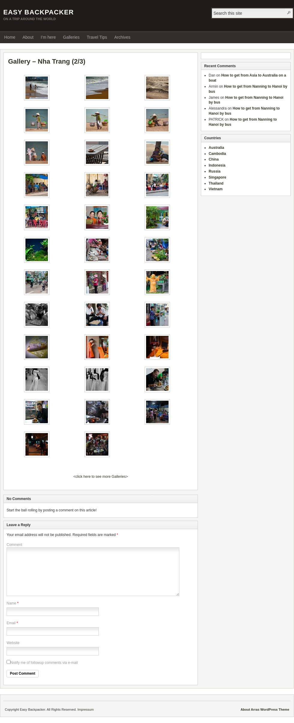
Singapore (217, 177)
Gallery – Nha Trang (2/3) (46, 61)
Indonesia (217, 165)
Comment (14, 545)
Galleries (71, 37)
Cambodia (217, 154)
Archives (122, 37)
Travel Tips (97, 37)
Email (11, 623)
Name (11, 603)
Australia (216, 148)
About (28, 37)
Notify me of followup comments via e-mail (42, 663)
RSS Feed (287, 37)
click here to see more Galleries (100, 476)
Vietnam (215, 189)
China (214, 159)
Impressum (86, 709)
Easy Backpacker (38, 12)
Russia (214, 171)
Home (9, 37)
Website (13, 643)
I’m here (48, 37)
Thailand (216, 183)
